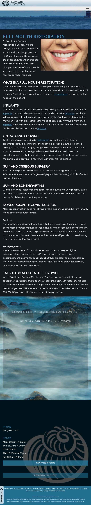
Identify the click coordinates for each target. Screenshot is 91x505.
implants (7, 113)
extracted (43, 140)
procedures (61, 94)
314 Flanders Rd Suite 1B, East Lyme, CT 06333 (45, 325)
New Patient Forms (45, 467)
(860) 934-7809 (10, 431)
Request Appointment (45, 481)
